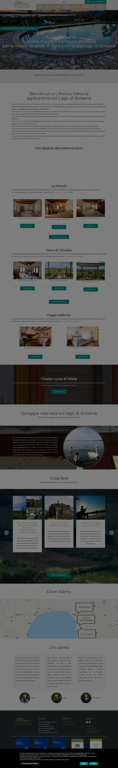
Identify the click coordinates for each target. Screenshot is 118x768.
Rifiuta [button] (84, 763)
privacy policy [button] (80, 753)
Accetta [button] (94, 763)
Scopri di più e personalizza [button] (29, 763)
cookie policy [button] (83, 754)
